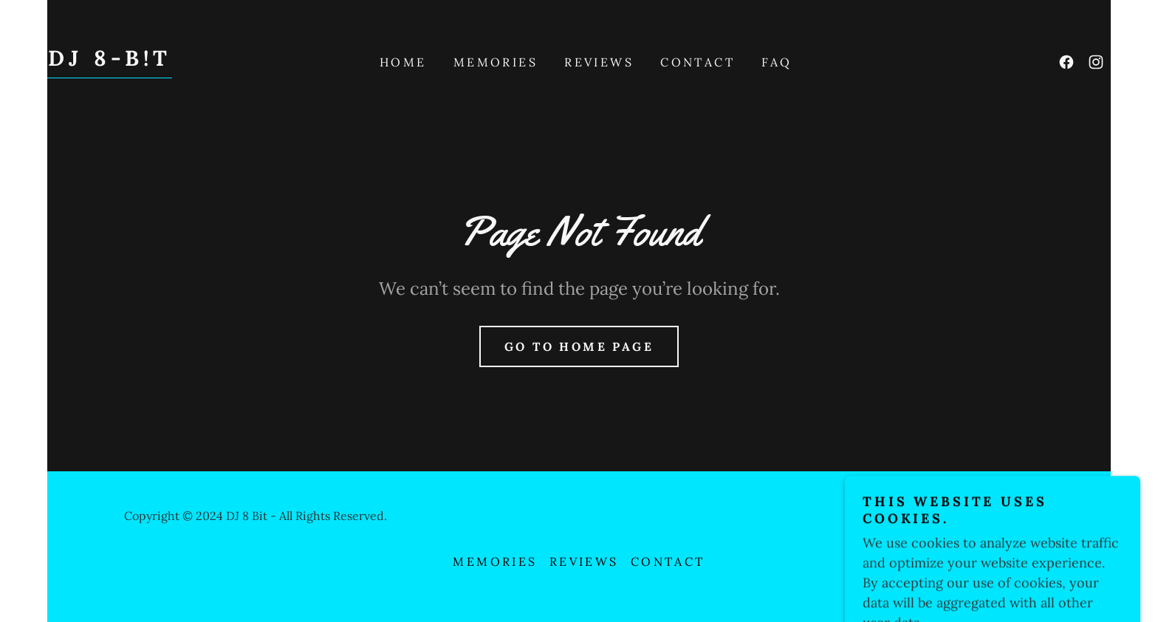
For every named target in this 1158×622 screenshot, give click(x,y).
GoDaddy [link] (1008, 515)
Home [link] (403, 62)
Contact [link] (697, 62)
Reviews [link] (599, 62)
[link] (109, 60)
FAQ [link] (776, 62)
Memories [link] (495, 62)
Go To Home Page (579, 346)
